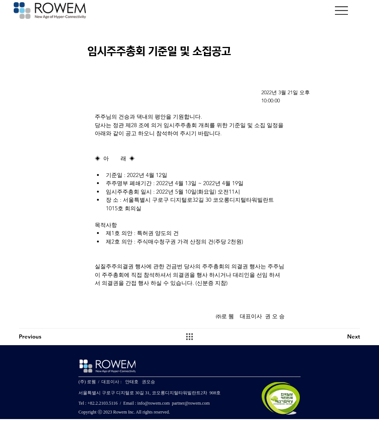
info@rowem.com (153, 403)
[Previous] (45, 336)
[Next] (334, 336)
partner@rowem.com (190, 403)
